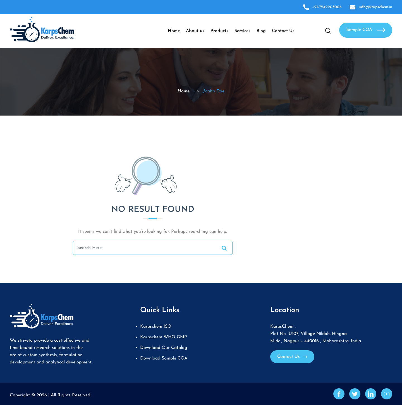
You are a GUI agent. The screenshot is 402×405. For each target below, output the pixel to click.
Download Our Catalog (163, 348)
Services (242, 31)
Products (219, 31)
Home (174, 31)
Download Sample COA (163, 358)
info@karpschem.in (371, 7)
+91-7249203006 (322, 7)
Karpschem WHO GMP (163, 337)
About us (195, 31)
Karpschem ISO (155, 326)
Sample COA (365, 30)
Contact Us (283, 31)
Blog (261, 31)
